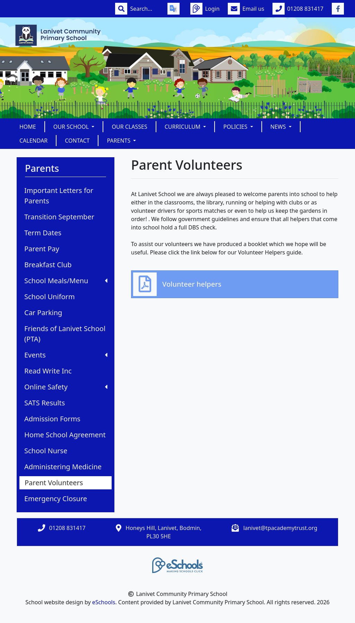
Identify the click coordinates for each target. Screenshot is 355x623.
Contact (77, 140)
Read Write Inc (48, 371)
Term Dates (42, 232)
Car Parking (43, 312)
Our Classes (129, 127)
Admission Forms (52, 418)
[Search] (144, 9)
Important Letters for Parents (58, 195)
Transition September (59, 216)
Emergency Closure (55, 498)
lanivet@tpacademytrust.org (280, 528)
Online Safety (65, 387)
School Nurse (45, 450)
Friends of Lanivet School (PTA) (64, 334)
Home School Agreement (65, 434)
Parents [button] (119, 140)
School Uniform (49, 296)
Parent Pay (41, 248)
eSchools (103, 602)
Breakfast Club (48, 264)
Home (27, 127)
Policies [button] (236, 127)
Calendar (33, 140)
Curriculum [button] (183, 127)
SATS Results (44, 402)
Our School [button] (71, 127)
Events (65, 355)
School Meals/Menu (65, 280)
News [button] (278, 127)
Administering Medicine (63, 466)
